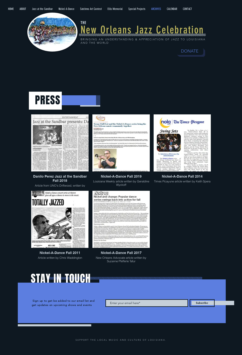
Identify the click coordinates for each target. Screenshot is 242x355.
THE (83, 22)
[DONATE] (189, 51)
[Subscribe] (202, 303)
